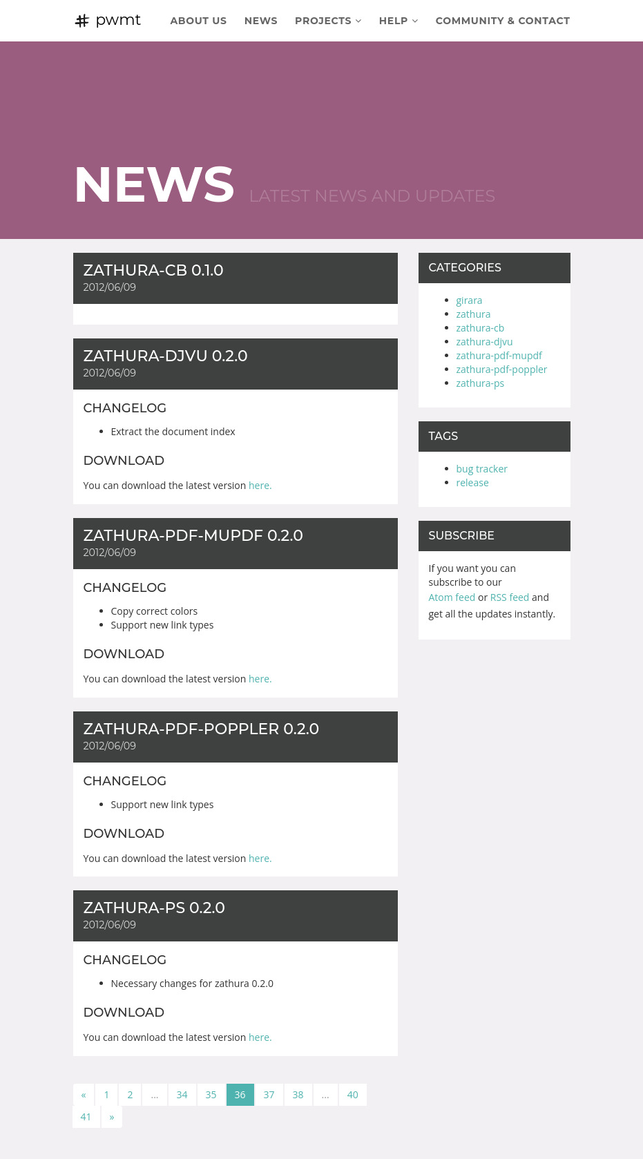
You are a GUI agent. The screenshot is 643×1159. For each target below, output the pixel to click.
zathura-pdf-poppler (502, 369)
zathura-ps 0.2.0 (154, 908)
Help (399, 21)
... (154, 1094)
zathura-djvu (485, 341)
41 (86, 1116)
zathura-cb (481, 327)
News (261, 21)
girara (470, 300)
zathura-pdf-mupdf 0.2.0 (193, 535)
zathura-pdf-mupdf (499, 355)
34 (182, 1094)
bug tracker (482, 468)
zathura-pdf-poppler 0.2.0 (202, 729)
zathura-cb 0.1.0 (154, 270)
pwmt (107, 19)
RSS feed (510, 597)
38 (298, 1094)
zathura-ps (481, 383)
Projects (328, 21)
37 (269, 1094)
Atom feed (452, 597)
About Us (198, 21)
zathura (474, 313)
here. (260, 485)
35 (211, 1094)
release (473, 482)
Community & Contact (503, 21)
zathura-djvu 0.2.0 (166, 356)
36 (240, 1094)
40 (352, 1094)
